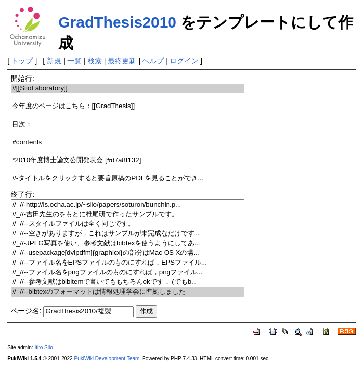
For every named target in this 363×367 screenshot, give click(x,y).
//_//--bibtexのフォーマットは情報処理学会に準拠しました (127, 292)
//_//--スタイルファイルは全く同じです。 (127, 224)
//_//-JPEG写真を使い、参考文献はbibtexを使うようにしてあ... (127, 243)
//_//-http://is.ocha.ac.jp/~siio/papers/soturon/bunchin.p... (127, 205)
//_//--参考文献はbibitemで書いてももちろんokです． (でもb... (127, 282)
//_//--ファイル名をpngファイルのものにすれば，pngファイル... (127, 272)
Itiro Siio (43, 347)
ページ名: (26, 311)
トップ (22, 61)
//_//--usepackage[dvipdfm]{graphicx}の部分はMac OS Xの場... (127, 253)
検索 (95, 61)
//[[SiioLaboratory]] (127, 88)
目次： (127, 124)
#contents (127, 142)
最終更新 (122, 61)
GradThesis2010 (117, 22)
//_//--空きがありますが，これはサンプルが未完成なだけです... (127, 234)
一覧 (74, 61)
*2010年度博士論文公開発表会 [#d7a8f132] (127, 160)
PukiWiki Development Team (106, 358)
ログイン (184, 61)
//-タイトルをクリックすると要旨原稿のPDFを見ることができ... (127, 179)
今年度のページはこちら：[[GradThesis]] (127, 106)
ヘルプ (153, 61)
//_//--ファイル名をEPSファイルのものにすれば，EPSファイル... (127, 263)
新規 (54, 61)
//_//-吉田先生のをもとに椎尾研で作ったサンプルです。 (127, 214)
